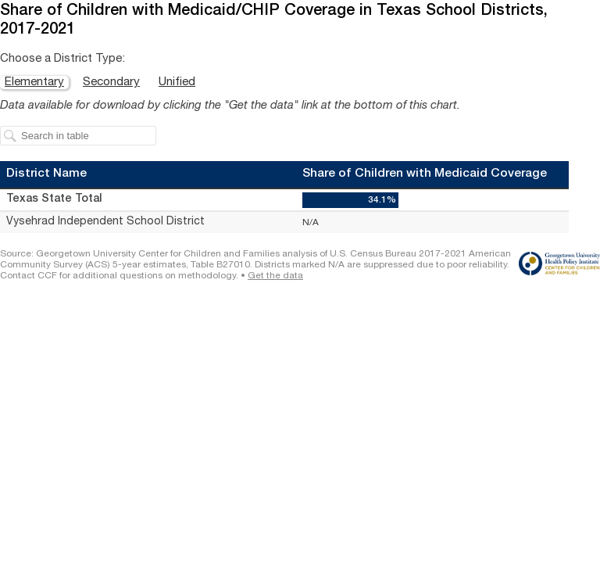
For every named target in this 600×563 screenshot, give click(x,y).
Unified (177, 82)
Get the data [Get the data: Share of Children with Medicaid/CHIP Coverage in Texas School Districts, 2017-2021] (275, 276)
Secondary (111, 82)
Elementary (34, 82)
